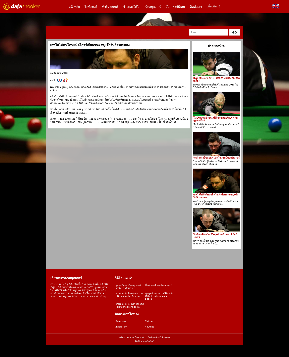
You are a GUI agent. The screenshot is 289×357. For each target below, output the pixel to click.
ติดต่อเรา (196, 7)
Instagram (121, 326)
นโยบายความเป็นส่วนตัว (132, 337)
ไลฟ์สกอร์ (91, 7)
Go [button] (234, 32)
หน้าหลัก (74, 7)
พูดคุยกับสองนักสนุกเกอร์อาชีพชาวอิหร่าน (128, 287)
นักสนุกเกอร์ (153, 7)
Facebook (120, 321)
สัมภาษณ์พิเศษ (175, 7)
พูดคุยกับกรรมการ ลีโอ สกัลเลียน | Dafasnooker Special (159, 296)
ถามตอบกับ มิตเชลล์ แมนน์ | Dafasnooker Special (129, 295)
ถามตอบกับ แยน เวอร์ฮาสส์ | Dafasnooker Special (129, 305)
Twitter (149, 321)
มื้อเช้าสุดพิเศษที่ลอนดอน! (158, 285)
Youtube (149, 326)
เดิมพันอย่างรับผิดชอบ (158, 337)
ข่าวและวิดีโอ (131, 7)
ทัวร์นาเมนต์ (110, 7)
